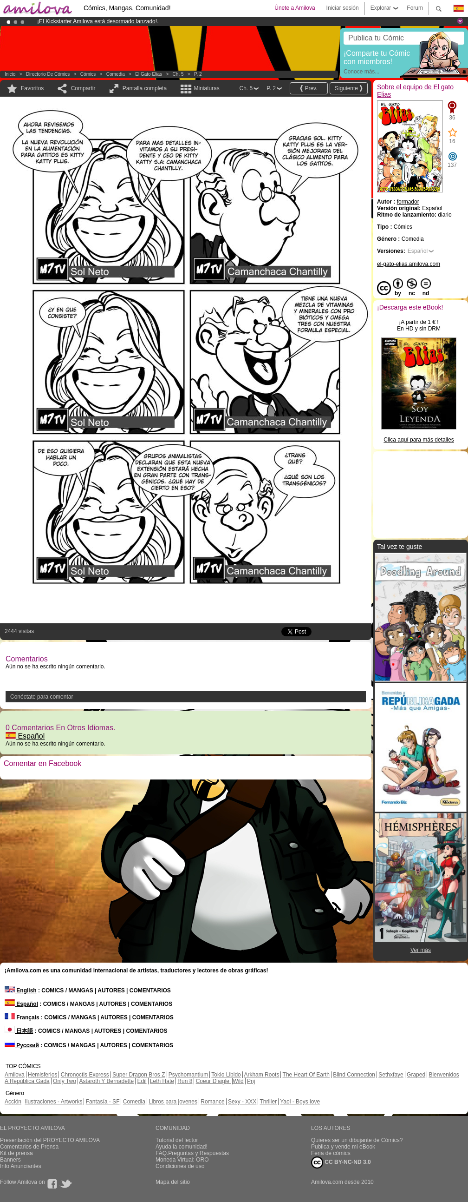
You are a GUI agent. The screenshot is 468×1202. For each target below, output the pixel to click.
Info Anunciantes (20, 1166)
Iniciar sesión (342, 8)
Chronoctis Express (85, 1074)
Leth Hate (162, 1081)
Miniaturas (206, 88)
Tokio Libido (225, 1074)
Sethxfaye (390, 1074)
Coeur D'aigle (213, 1081)
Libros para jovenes (173, 1101)
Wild (238, 1081)
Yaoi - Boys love (300, 1101)
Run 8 (184, 1081)
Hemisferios (42, 1074)
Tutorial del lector (177, 1140)
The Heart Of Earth (306, 1074)
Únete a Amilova (294, 8)
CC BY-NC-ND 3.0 (341, 1162)
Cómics (88, 74)
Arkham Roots (261, 1074)
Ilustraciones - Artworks (53, 1101)
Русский (22, 1045)
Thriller (268, 1101)
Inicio (10, 74)
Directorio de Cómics (48, 74)
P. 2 (198, 74)
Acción (13, 1101)
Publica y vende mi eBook (343, 1146)
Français (22, 1017)
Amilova (15, 1074)
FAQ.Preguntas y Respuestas (192, 1153)
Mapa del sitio (173, 1182)
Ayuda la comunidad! (182, 1146)
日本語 (19, 1031)
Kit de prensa (16, 1153)
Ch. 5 (178, 74)
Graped (416, 1074)
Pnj (251, 1081)
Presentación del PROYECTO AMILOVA (50, 1140)
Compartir (83, 88)
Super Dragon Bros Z (138, 1074)
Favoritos (32, 88)
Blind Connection (354, 1074)
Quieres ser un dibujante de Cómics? (357, 1140)
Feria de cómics (331, 1153)
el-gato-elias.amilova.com (408, 264)
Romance (212, 1101)
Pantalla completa (145, 88)
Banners (10, 1159)
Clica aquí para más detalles (419, 439)
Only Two (64, 1081)
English (21, 990)
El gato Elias (148, 74)
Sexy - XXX (242, 1101)
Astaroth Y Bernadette (106, 1081)
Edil (142, 1081)
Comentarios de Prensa (29, 1146)
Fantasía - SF (103, 1101)
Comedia (115, 74)
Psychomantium (188, 1074)
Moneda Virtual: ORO (182, 1159)
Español (25, 736)
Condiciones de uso (180, 1166)
